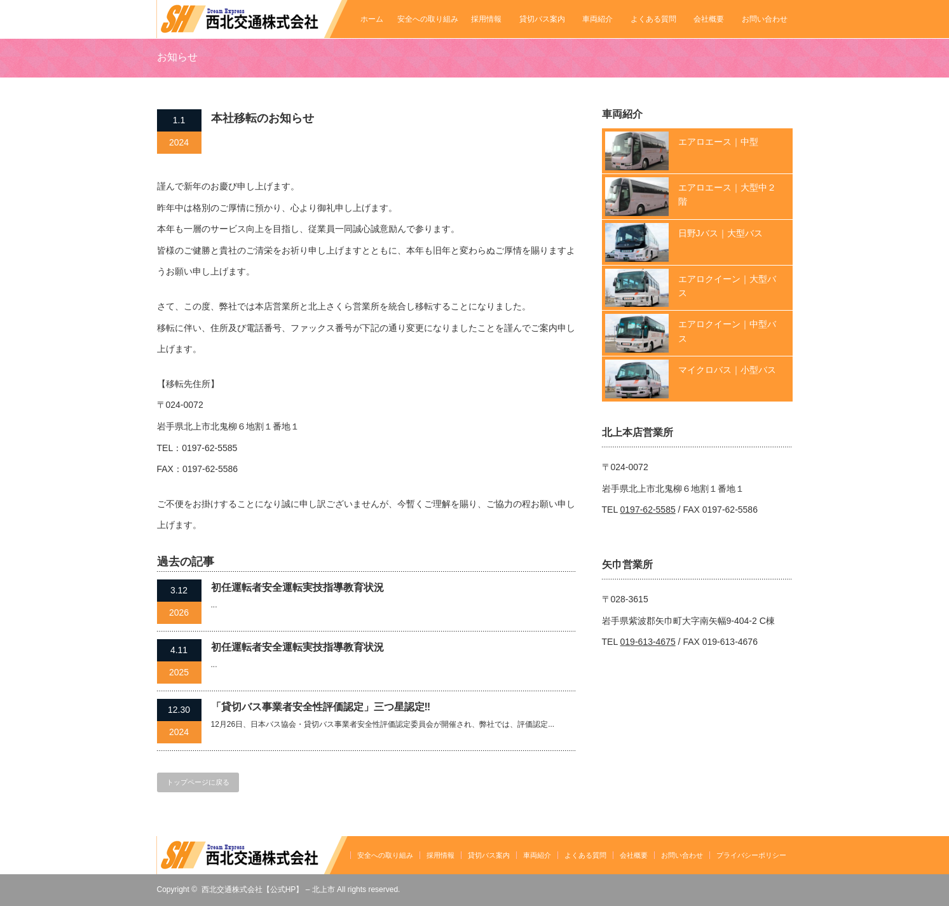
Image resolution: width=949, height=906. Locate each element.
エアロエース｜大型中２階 (727, 194)
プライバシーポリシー (751, 855)
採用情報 (486, 19)
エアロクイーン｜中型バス (727, 331)
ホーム (371, 19)
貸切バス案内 (542, 19)
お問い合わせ (765, 19)
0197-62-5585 (648, 509)
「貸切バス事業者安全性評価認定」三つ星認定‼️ (321, 706)
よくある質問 (653, 19)
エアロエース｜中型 (718, 142)
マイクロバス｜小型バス (727, 370)
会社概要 (708, 19)
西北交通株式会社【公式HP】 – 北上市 (268, 889)
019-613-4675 (648, 642)
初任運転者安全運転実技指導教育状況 (297, 587)
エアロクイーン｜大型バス (727, 286)
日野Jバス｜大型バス (720, 233)
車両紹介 (597, 19)
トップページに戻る (198, 782)
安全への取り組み (427, 19)
